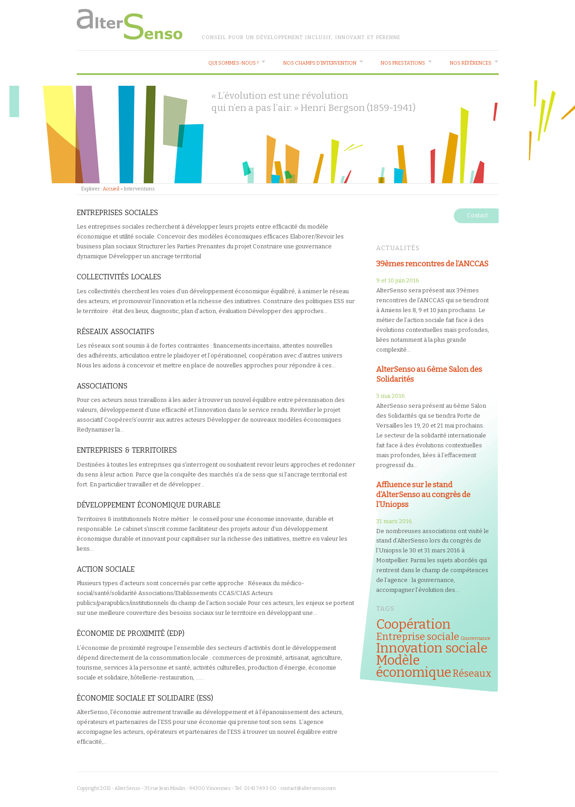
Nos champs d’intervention (319, 63)
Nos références (471, 63)
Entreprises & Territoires (127, 450)
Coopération (413, 624)
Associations (102, 386)
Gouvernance (476, 638)
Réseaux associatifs (115, 331)
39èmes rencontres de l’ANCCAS (432, 263)
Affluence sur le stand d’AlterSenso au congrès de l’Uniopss (423, 494)
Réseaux (472, 673)
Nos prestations (403, 63)
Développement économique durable (148, 505)
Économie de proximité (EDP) (130, 633)
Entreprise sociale (417, 637)
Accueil (111, 189)
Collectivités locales (119, 277)
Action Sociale (106, 569)
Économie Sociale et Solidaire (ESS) (145, 698)
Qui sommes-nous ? (233, 63)
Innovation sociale (431, 648)
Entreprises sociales (117, 212)
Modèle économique (413, 666)
